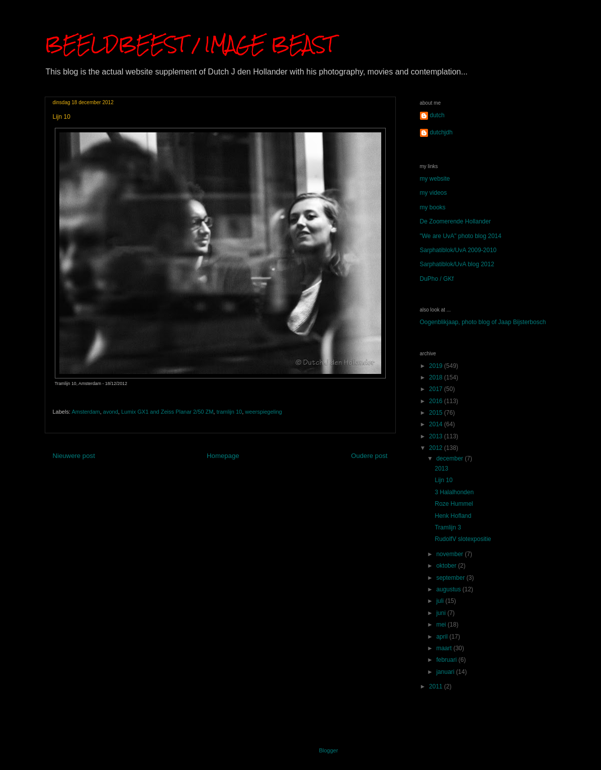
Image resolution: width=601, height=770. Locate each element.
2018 (436, 377)
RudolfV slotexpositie (463, 539)
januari (446, 671)
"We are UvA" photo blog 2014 (460, 236)
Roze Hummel (454, 503)
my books (433, 207)
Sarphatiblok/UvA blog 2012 (457, 264)
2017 (436, 389)
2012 (436, 447)
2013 (436, 436)
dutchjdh (441, 132)
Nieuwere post (74, 455)
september (451, 577)
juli (440, 600)
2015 (436, 412)
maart (444, 648)
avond (110, 412)
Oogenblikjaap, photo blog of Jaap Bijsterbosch (483, 322)
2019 (436, 365)
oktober (447, 565)
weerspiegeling (263, 412)
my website (435, 178)
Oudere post (369, 455)
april (442, 636)
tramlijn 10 (229, 412)
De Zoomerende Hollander (455, 221)
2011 (436, 686)
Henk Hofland (453, 515)
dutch (437, 115)
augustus (449, 589)
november (450, 554)
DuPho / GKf (437, 278)
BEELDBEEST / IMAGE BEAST (189, 44)
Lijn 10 (443, 480)
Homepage (223, 455)
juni (441, 613)
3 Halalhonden (454, 492)
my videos (433, 192)
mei (442, 624)
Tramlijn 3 (448, 527)
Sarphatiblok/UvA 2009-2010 (458, 250)
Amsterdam (85, 412)
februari (447, 659)
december (450, 458)
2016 (436, 401)
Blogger (328, 750)
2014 (436, 424)
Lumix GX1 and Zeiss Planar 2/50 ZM (167, 412)
